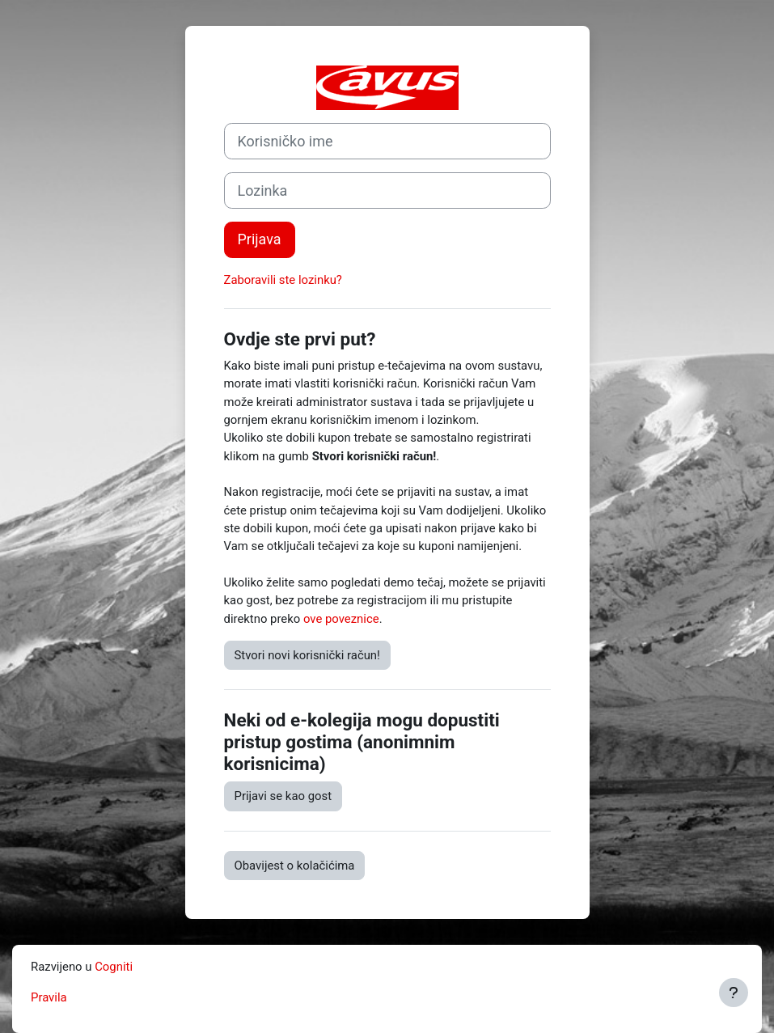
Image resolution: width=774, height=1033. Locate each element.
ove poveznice (341, 619)
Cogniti (114, 966)
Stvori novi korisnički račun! (307, 655)
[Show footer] (733, 992)
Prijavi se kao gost (283, 796)
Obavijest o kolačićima (295, 865)
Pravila (49, 997)
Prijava (259, 239)
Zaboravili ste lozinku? (283, 280)
